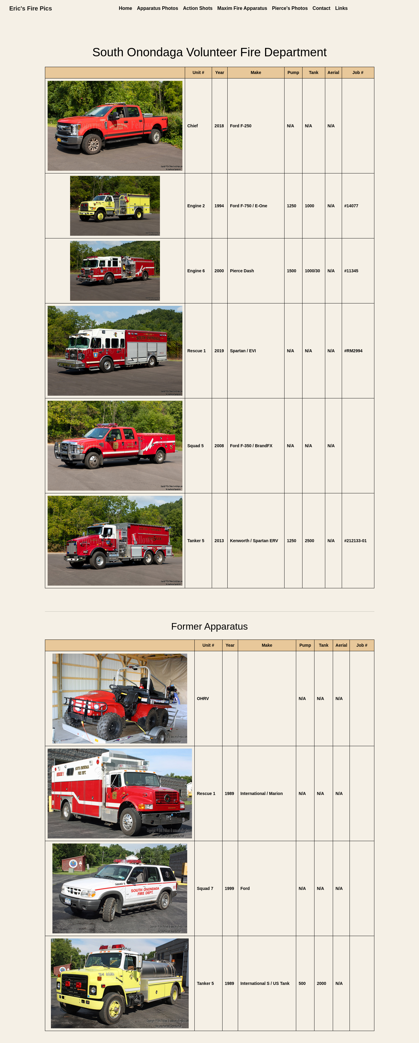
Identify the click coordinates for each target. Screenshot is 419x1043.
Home (125, 8)
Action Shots (198, 8)
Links (341, 8)
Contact (322, 8)
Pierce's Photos (290, 8)
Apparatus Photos (157, 8)
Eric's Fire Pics (30, 8)
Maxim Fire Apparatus (242, 8)
